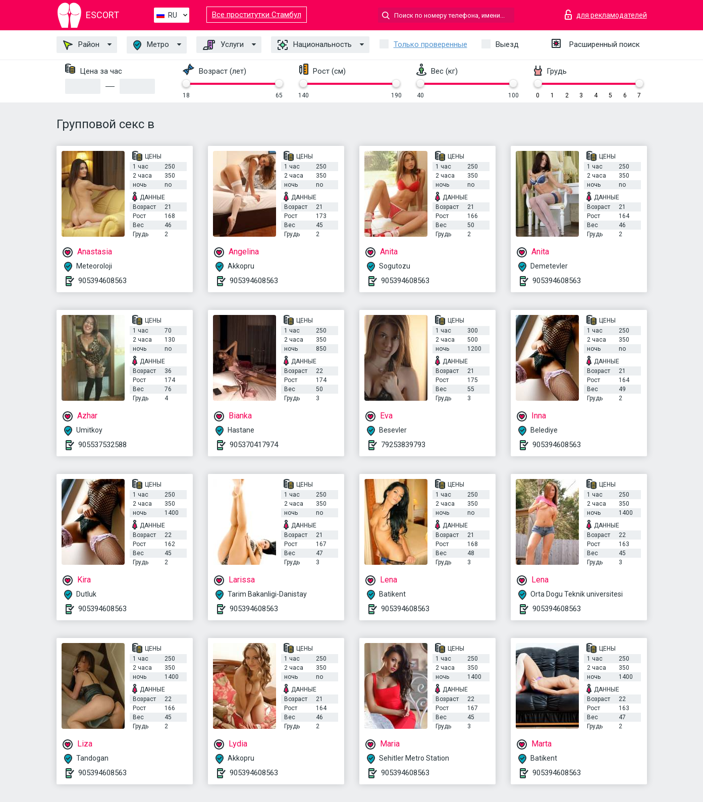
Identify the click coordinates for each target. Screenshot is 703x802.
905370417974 (254, 444)
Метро (151, 45)
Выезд (507, 44)
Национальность (315, 45)
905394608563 (102, 280)
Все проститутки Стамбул (256, 14)
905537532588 (102, 444)
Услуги (223, 45)
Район (81, 45)
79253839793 (403, 444)
